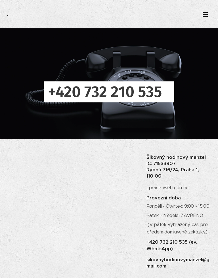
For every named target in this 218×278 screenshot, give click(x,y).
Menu (205, 14)
